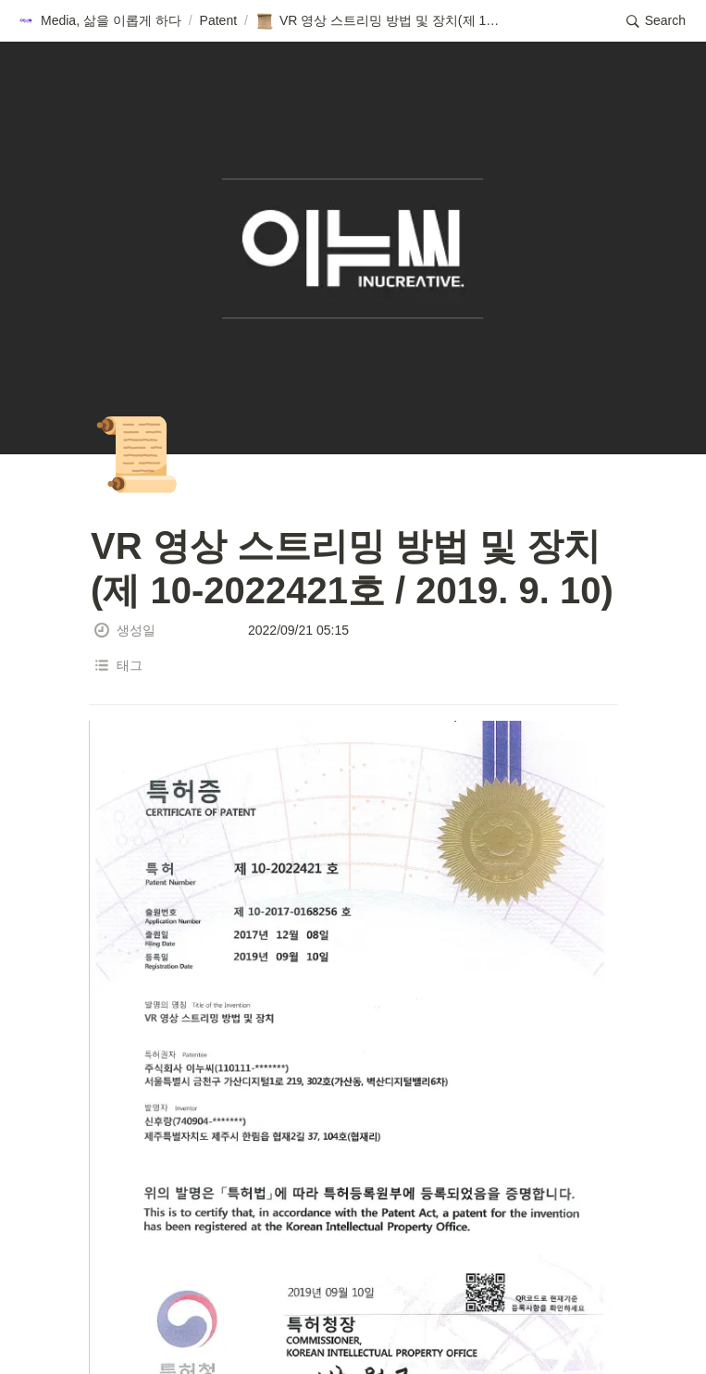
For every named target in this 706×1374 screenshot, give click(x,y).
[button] (99, 21)
